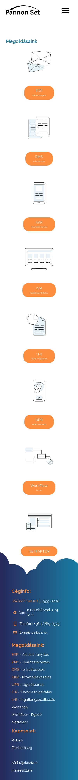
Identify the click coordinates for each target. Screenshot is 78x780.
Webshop (20, 707)
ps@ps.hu (39, 632)
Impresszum (22, 770)
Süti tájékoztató (25, 763)
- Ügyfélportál (28, 685)
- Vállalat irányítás (30, 655)
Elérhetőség (22, 748)
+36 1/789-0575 (47, 624)
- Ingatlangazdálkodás (33, 700)
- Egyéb (27, 715)
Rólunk (17, 740)
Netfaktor (20, 722)
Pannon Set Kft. (26, 601)
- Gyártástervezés (31, 662)
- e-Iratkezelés (28, 670)
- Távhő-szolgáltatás (32, 692)
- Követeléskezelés (31, 677)
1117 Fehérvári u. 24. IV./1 (43, 612)
